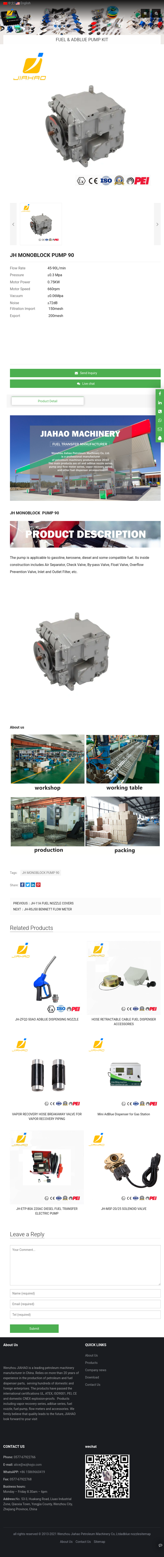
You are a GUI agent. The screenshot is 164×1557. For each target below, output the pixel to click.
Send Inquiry (86, 373)
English (23, 3)
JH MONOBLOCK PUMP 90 (40, 873)
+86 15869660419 (32, 1472)
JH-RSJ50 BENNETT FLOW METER (48, 909)
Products (91, 1363)
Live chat (86, 383)
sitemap (145, 1534)
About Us (91, 1355)
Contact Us (92, 1384)
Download (92, 1377)
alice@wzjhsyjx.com (27, 1464)
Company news (95, 1370)
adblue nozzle (130, 1534)
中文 (8, 3)
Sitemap (99, 1541)
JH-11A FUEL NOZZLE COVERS (52, 903)
